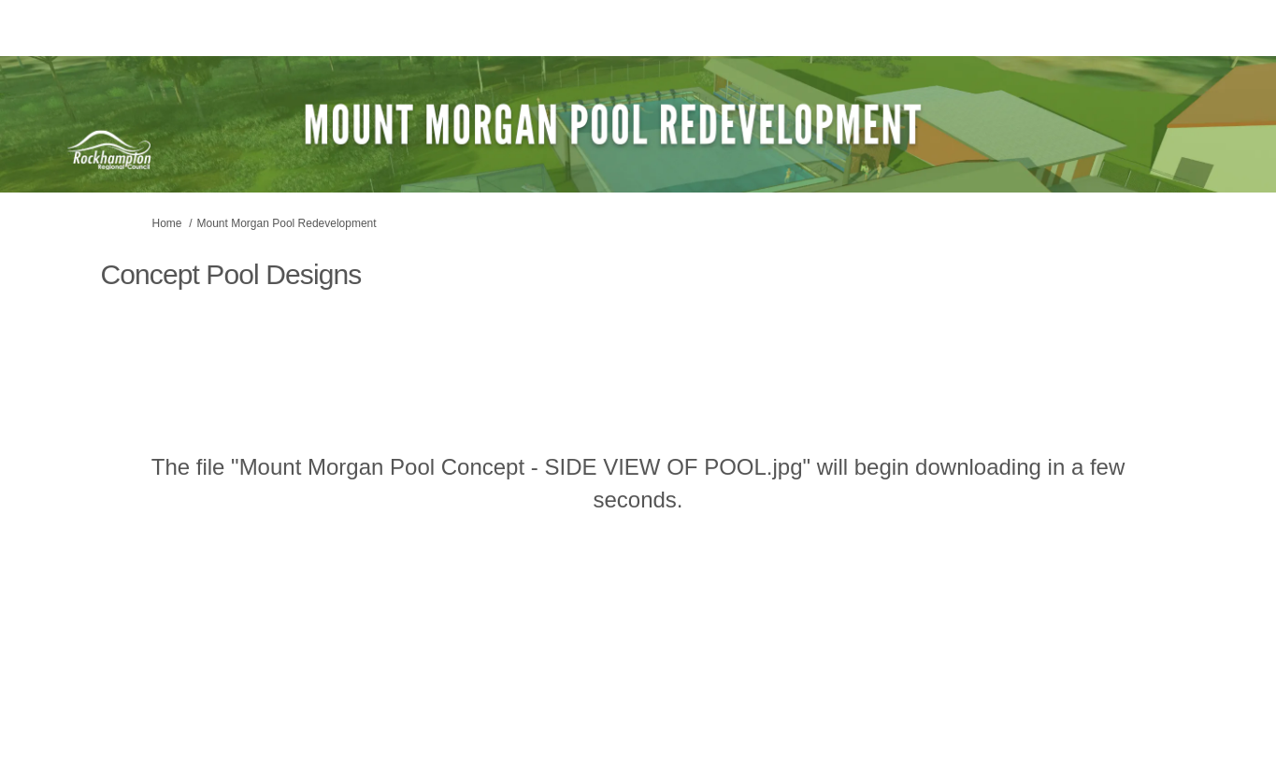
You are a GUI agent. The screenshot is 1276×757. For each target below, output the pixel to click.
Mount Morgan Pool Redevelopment (287, 223)
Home (167, 223)
